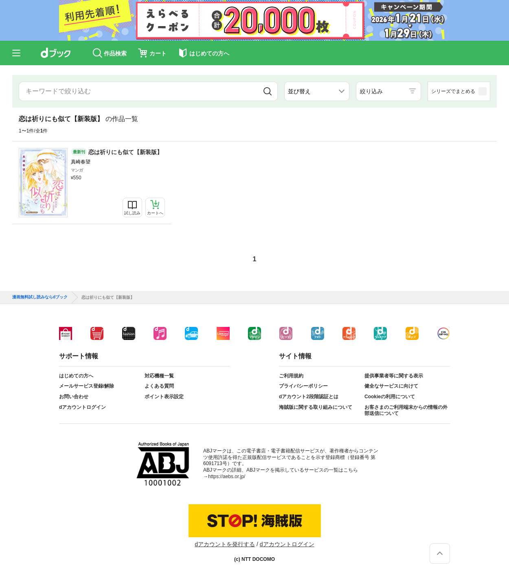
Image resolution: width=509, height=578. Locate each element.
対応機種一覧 (159, 376)
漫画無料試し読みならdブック (40, 297)
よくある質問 (159, 386)
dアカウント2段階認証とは (308, 396)
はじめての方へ (76, 376)
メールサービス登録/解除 (86, 386)
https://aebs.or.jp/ (226, 476)
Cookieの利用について (389, 396)
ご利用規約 (291, 376)
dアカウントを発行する (225, 544)
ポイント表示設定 (164, 396)
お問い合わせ (73, 396)
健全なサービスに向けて (391, 386)
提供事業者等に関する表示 (393, 376)
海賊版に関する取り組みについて (315, 407)
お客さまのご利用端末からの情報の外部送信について (406, 410)
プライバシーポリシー (303, 386)
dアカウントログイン (82, 407)
